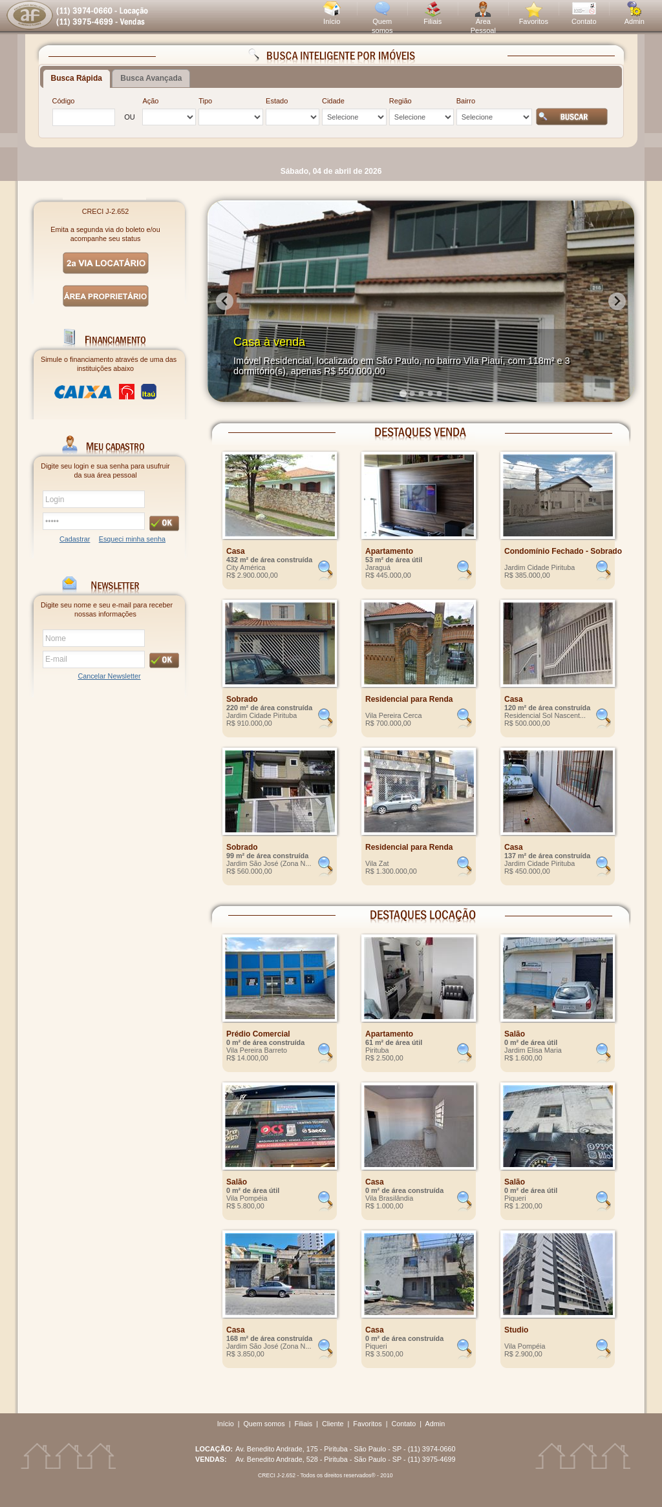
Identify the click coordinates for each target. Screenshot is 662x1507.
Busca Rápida (76, 78)
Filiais (432, 21)
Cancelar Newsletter (109, 676)
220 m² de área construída (269, 707)
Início (331, 21)
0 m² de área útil (530, 1042)
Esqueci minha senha (132, 539)
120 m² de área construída (547, 707)
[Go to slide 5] (439, 393)
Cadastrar (74, 539)
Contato (584, 21)
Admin (635, 21)
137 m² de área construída (547, 855)
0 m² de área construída (265, 1042)
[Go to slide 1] (402, 393)
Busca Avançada (151, 78)
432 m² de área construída (269, 560)
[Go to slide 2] (411, 393)
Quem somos (263, 1424)
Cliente (333, 1424)
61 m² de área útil (393, 1042)
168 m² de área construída (269, 1338)
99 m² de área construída (267, 855)
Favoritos (533, 21)
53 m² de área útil (393, 560)
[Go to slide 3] (420, 393)
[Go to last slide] (224, 301)
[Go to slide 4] (429, 393)
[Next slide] (617, 301)
